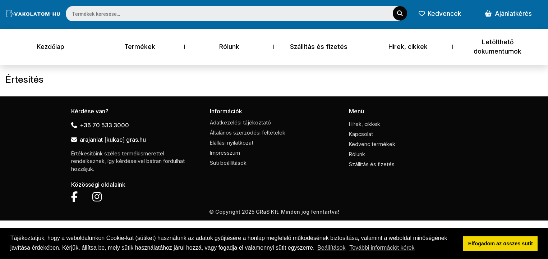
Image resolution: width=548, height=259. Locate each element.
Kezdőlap (50, 46)
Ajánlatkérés (508, 13)
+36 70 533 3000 (100, 125)
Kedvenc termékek (372, 144)
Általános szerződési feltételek (247, 133)
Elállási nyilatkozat (231, 143)
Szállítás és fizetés (318, 46)
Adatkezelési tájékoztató (240, 122)
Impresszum (225, 153)
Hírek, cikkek (408, 46)
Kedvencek (440, 13)
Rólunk (229, 46)
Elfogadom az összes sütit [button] (500, 243)
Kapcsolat (361, 134)
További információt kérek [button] (381, 248)
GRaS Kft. (268, 212)
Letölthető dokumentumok (497, 46)
